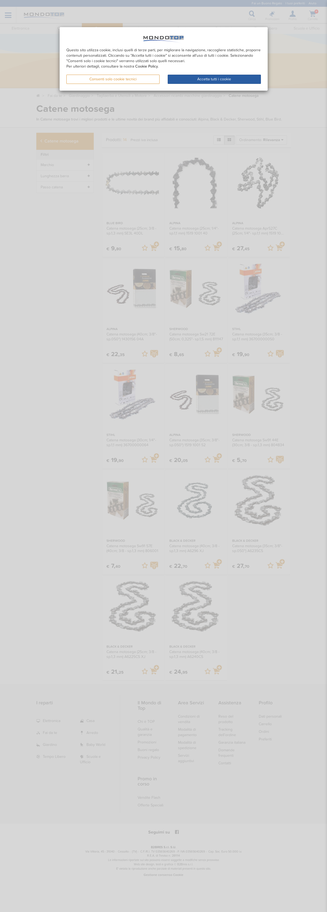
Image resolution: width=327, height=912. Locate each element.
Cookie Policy (146, 66)
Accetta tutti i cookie (214, 79)
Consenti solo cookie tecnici (113, 79)
